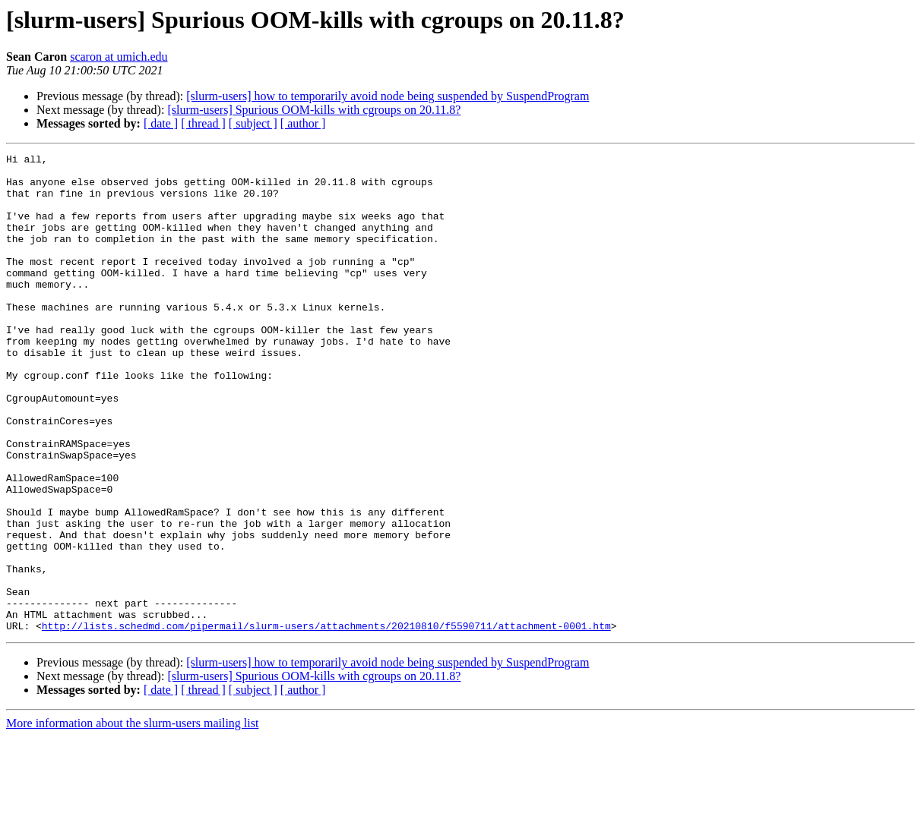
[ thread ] (203, 123)
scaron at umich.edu (118, 56)
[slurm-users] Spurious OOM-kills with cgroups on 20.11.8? (313, 109)
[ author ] (303, 123)
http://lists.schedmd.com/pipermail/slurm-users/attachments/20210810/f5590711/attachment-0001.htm (326, 721)
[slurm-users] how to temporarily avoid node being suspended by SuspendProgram (387, 96)
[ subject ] (253, 123)
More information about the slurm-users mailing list (132, 818)
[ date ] (161, 123)
